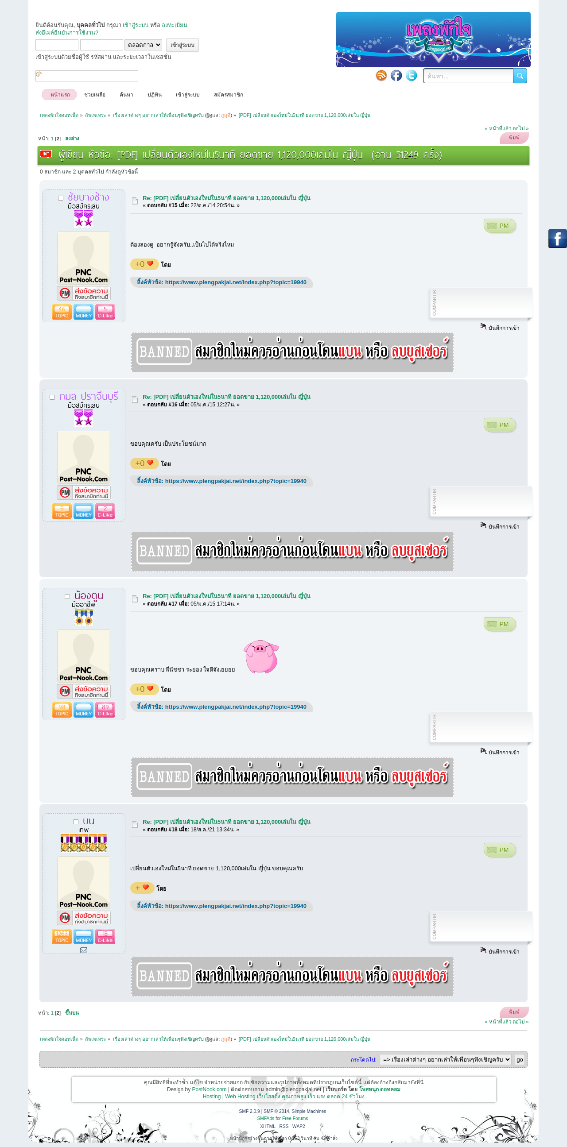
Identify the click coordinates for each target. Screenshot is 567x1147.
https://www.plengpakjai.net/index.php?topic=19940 (236, 282)
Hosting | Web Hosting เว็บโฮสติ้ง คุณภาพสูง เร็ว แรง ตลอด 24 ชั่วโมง (284, 1096)
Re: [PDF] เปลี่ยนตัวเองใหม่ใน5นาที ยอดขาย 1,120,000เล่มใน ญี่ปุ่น (227, 198)
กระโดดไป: (364, 1060)
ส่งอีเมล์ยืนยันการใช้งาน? (66, 32)
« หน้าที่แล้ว (498, 128)
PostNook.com (209, 1089)
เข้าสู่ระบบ (135, 25)
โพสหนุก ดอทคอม (379, 1089)
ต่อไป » (521, 128)
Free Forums (295, 1118)
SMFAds (266, 1118)
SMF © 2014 (276, 1111)
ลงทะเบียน (174, 25)
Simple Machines (308, 1111)
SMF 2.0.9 (249, 1111)
